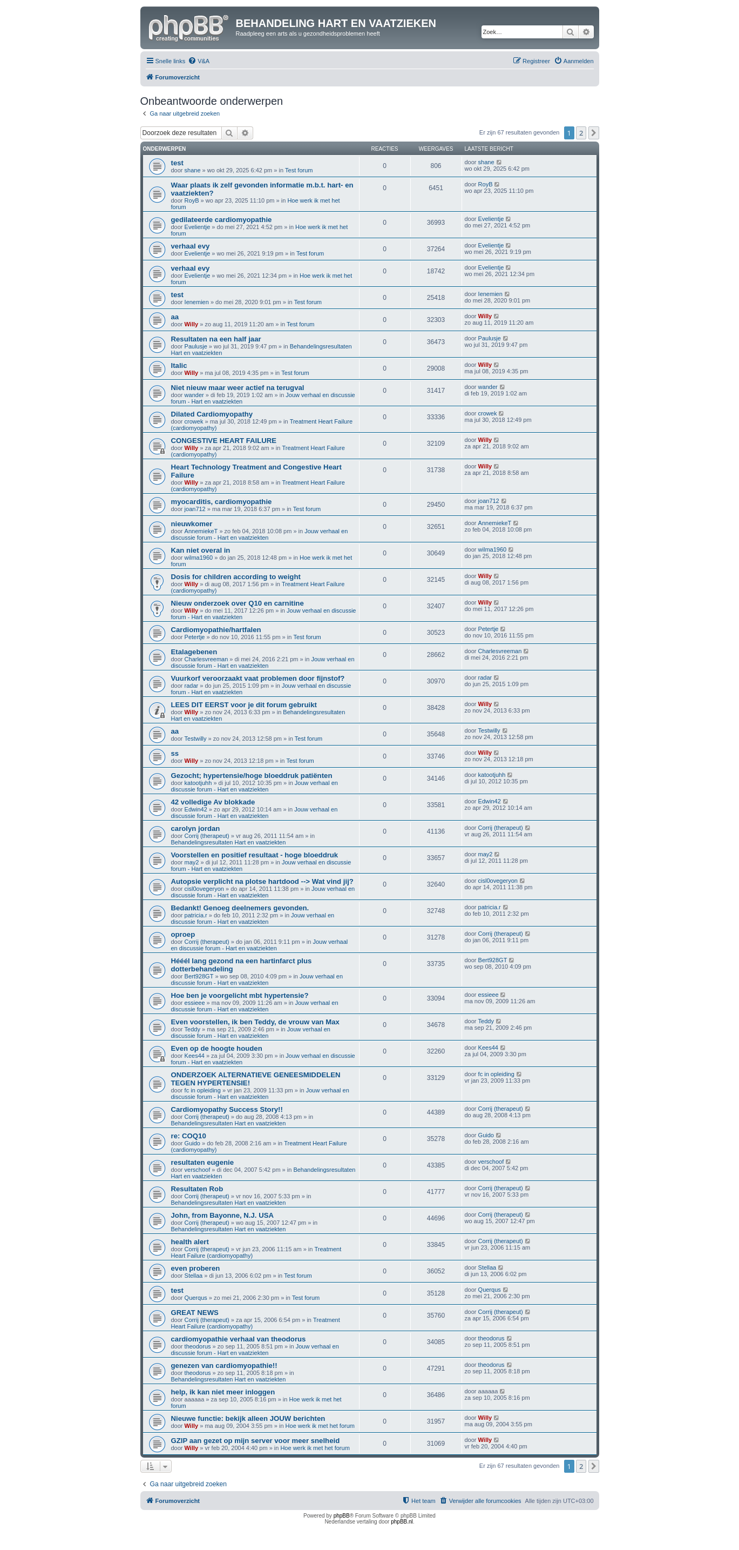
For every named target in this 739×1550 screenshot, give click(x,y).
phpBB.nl (402, 1522)
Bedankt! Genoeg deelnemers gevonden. (240, 908)
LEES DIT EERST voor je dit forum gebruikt (244, 705)
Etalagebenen (194, 652)
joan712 (195, 509)
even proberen (195, 1268)
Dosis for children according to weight (236, 577)
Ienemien (197, 302)
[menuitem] (198, 61)
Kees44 (195, 1055)
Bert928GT (199, 976)
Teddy (192, 1029)
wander (194, 395)
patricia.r (196, 915)
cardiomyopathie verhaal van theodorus (238, 1339)
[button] (593, 132)
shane (193, 170)
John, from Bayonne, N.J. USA (222, 1215)
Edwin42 (196, 809)
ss (175, 753)
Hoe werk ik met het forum (320, 1425)
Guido (192, 1143)
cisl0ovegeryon (204, 888)
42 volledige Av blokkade (213, 802)
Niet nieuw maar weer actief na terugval (237, 388)
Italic (179, 365)
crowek (194, 421)
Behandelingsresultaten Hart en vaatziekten (228, 842)
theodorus (198, 1346)
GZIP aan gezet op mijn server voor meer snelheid (255, 1441)
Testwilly (196, 738)
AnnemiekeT (201, 531)
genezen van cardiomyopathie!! (224, 1365)
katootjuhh (198, 783)
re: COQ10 (188, 1136)
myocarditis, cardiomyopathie (221, 502)
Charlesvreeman (206, 659)
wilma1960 (199, 557)
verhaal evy (190, 246)
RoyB (192, 200)
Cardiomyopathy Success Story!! (227, 1109)
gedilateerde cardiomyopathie (221, 220)
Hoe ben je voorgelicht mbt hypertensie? (240, 995)
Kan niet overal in (200, 550)
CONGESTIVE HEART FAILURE (224, 441)
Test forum (299, 170)
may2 (192, 862)
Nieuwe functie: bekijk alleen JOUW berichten (248, 1418)
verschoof (198, 1169)
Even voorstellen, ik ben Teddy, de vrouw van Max (255, 1022)
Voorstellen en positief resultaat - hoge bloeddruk (254, 855)
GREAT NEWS (195, 1313)
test (177, 163)
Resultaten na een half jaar (216, 339)
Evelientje (198, 227)
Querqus (196, 1297)
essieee (195, 1002)
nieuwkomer (192, 524)
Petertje (195, 637)
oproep (183, 934)
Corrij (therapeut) (207, 836)
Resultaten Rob (197, 1189)
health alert (190, 1242)
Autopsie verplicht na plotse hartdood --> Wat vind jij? (262, 881)
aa (175, 317)
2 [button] (581, 133)
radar (192, 685)
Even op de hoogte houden (216, 1048)
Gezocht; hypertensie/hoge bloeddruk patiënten (252, 775)
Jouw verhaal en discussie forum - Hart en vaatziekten (259, 534)
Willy (192, 324)
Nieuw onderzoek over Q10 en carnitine (237, 603)
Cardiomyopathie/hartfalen (216, 630)
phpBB (342, 1516)
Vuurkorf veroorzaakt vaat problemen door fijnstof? (258, 678)
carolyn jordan (195, 828)
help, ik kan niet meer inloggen (223, 1392)
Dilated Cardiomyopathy (212, 414)
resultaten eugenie (202, 1162)
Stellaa (194, 1275)
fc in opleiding (203, 1090)
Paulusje (196, 346)
